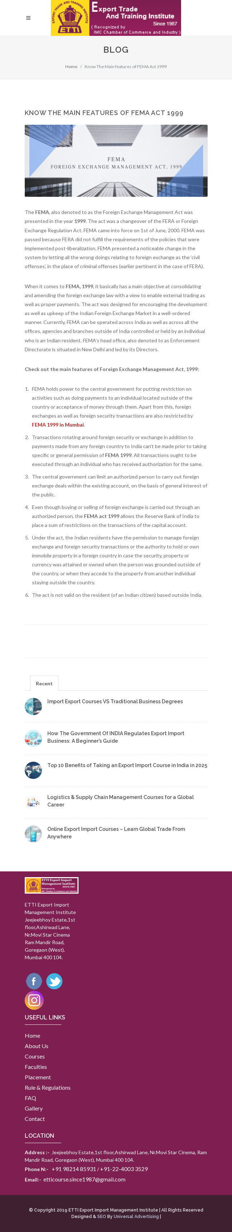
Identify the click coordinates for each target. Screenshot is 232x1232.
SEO (101, 1216)
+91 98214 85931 (74, 1168)
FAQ (30, 1097)
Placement (38, 1077)
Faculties (36, 1066)
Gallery (34, 1108)
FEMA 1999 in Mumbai (58, 425)
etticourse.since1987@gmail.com (84, 1179)
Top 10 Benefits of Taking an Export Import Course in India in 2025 (127, 765)
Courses (35, 1056)
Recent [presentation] (44, 683)
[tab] (44, 683)
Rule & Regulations (48, 1087)
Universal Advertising (136, 1216)
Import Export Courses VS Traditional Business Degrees (115, 701)
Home (71, 66)
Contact (35, 1118)
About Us (36, 1045)
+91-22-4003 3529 (124, 1168)
